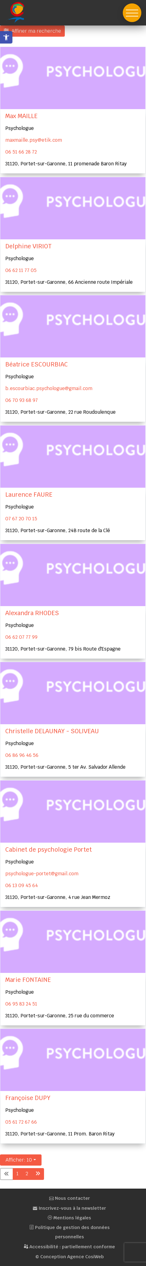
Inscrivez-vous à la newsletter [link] (69, 1208)
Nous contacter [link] (69, 1198)
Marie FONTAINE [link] (28, 980)
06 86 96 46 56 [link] (21, 755)
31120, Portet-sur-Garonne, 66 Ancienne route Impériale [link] (69, 282)
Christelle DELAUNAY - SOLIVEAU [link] (52, 731)
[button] (132, 12)
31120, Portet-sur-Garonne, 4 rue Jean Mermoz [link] (57, 897)
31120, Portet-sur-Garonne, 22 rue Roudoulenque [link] (60, 412)
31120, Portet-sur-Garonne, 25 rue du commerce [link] (59, 1016)
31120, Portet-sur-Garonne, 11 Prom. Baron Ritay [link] (60, 1134)
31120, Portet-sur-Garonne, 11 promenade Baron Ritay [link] (66, 164)
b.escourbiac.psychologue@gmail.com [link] (48, 388)
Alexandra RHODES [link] (32, 613)
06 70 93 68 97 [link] (21, 400)
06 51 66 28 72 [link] (21, 152)
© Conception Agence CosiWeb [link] (69, 1256)
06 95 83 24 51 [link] (21, 1004)
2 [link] (27, 1173)
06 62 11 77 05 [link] (21, 270)
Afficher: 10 (19, 1160)
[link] (6, 37)
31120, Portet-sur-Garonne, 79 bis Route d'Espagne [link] (63, 649)
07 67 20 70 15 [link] (21, 519)
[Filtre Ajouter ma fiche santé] (32, 31)
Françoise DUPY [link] (28, 1098)
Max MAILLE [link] (21, 116)
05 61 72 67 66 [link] (21, 1122)
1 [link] (17, 1173)
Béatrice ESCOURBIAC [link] (36, 364)
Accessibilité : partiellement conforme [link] (69, 1247)
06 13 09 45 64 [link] (21, 885)
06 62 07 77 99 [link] (21, 637)
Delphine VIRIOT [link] (28, 246)
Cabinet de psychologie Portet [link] (48, 850)
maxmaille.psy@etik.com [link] (33, 140)
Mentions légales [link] (69, 1218)
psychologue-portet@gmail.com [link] (41, 874)
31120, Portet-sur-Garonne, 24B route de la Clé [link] (57, 530)
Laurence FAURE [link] (28, 495)
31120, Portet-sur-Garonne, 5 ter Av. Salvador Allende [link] (65, 767)
